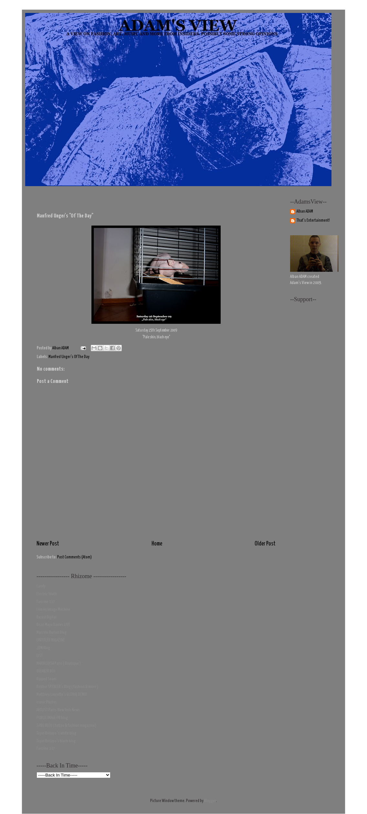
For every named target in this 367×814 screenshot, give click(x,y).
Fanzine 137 (46, 602)
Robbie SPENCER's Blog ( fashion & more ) (67, 687)
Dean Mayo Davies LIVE (53, 625)
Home (157, 544)
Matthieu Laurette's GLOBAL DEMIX (62, 694)
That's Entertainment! (313, 220)
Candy (41, 586)
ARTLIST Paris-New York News (58, 710)
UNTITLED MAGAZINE (51, 640)
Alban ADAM (305, 211)
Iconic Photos (47, 702)
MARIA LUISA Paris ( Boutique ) (59, 663)
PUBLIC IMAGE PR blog (52, 718)
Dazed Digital (47, 617)
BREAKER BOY (46, 671)
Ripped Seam (47, 679)
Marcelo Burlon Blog (52, 632)
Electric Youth (47, 594)
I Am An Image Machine (53, 610)
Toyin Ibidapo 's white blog (56, 733)
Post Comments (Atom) (74, 557)
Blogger (210, 801)
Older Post (265, 544)
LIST (40, 656)
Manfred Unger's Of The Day (68, 357)
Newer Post (48, 544)
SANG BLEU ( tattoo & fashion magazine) (66, 726)
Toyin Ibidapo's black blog (56, 741)
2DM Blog (43, 648)
